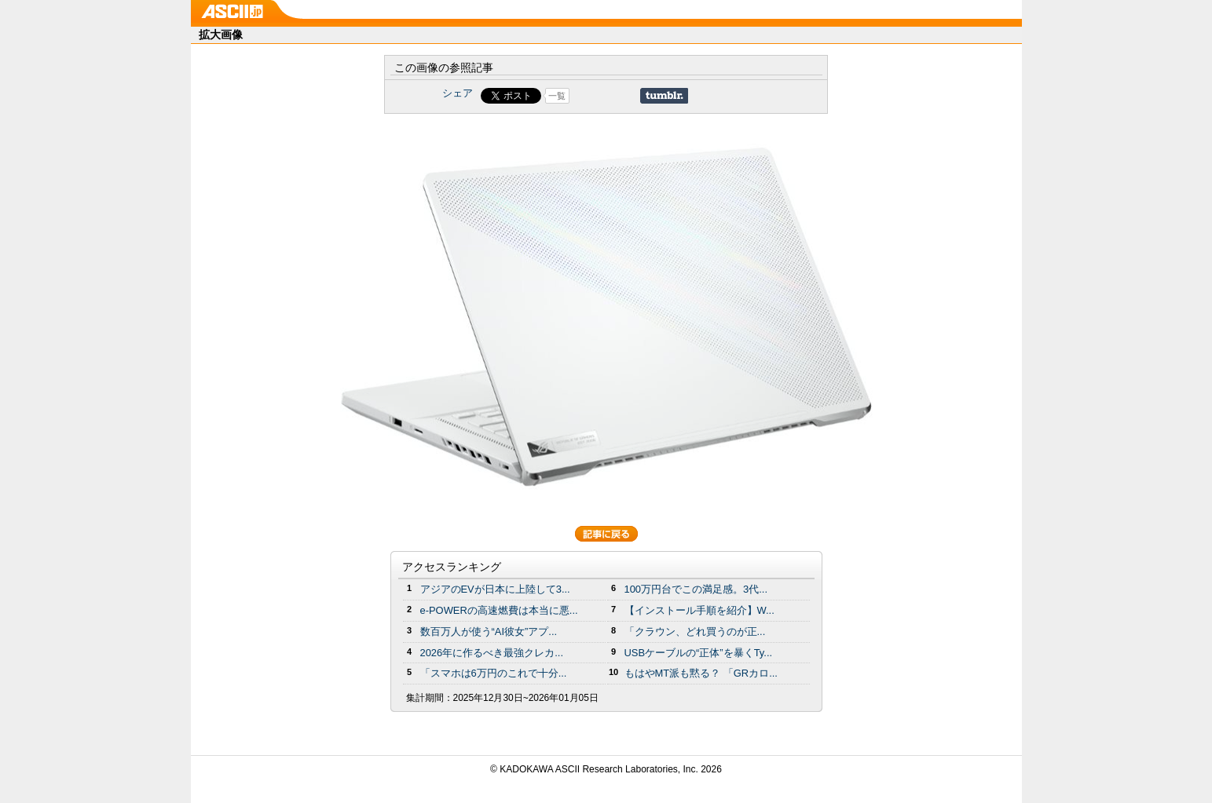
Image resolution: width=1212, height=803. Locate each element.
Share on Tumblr (664, 96)
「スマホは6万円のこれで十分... (493, 673)
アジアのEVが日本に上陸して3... (495, 589)
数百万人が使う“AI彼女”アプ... (489, 631)
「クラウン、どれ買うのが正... (695, 631)
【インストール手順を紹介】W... (699, 610)
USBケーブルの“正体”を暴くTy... (698, 653)
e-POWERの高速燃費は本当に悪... (499, 610)
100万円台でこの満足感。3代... (696, 589)
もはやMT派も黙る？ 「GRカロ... (701, 673)
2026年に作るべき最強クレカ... (492, 653)
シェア (457, 93)
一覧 (557, 95)
